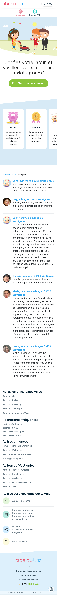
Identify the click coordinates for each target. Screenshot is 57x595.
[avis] (28, 584)
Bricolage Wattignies (13, 458)
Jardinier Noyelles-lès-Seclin (17, 482)
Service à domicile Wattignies (17, 454)
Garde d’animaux (20, 541)
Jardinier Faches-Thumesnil (16, 469)
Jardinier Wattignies (12, 450)
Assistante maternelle (22, 529)
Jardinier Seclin (10, 486)
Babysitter (17, 532)
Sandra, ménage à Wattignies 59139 (33, 180)
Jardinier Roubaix (11, 400)
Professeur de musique (23, 516)
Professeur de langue (22, 513)
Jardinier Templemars (13, 474)
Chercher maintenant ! (28, 83)
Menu (48, 4)
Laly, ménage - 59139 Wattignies (31, 199)
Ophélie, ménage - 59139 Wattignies (33, 276)
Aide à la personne (21, 501)
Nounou (16, 526)
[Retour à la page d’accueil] (13, 4)
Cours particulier (20, 519)
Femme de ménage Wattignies (17, 446)
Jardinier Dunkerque (12, 408)
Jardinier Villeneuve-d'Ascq (16, 413)
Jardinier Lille (9, 396)
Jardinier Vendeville (12, 478)
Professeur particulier (22, 510)
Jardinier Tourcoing (12, 404)
